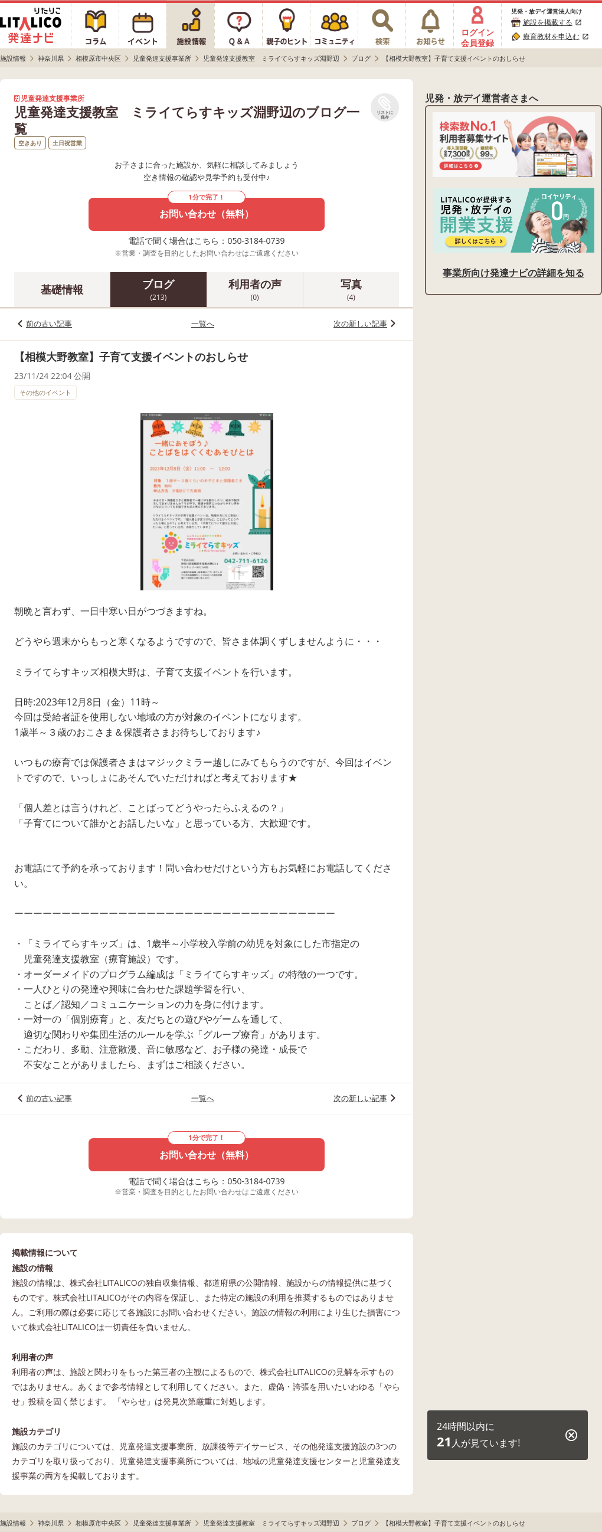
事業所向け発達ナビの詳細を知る (513, 272)
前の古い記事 (49, 323)
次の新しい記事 (360, 323)
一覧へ (202, 323)
